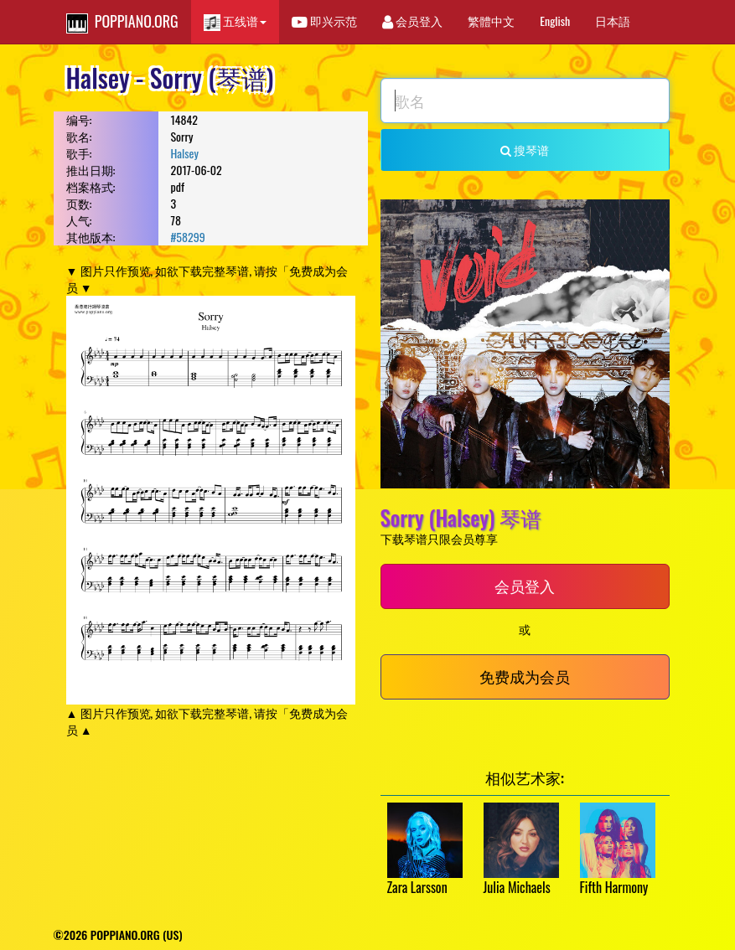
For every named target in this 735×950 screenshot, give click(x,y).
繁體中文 (491, 20)
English (555, 20)
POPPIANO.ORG (122, 22)
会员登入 (412, 20)
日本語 (612, 20)
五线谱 (235, 21)
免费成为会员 (524, 676)
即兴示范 (324, 20)
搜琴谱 (524, 149)
